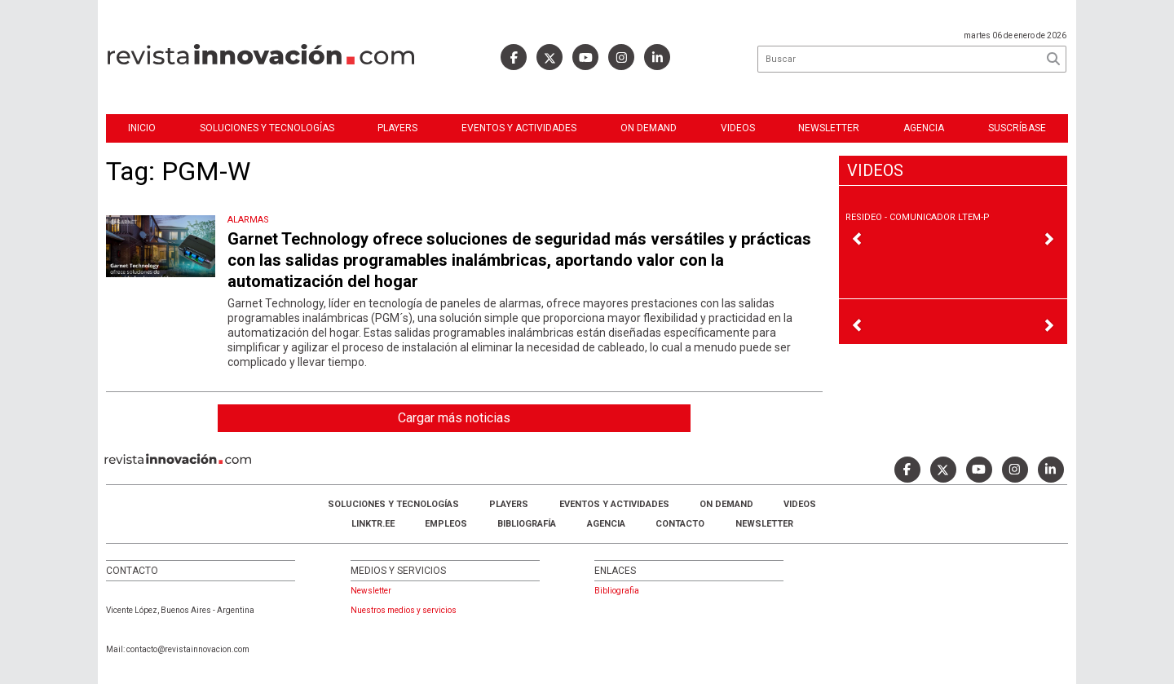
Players (397, 128)
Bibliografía (526, 524)
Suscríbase (1017, 128)
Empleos (446, 524)
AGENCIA (606, 524)
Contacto (679, 524)
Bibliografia (616, 590)
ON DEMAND (648, 128)
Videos (738, 128)
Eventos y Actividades (518, 128)
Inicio (142, 128)
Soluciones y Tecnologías (267, 128)
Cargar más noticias (454, 418)
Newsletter (828, 128)
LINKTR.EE (373, 524)
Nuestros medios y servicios (404, 610)
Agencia (923, 128)
